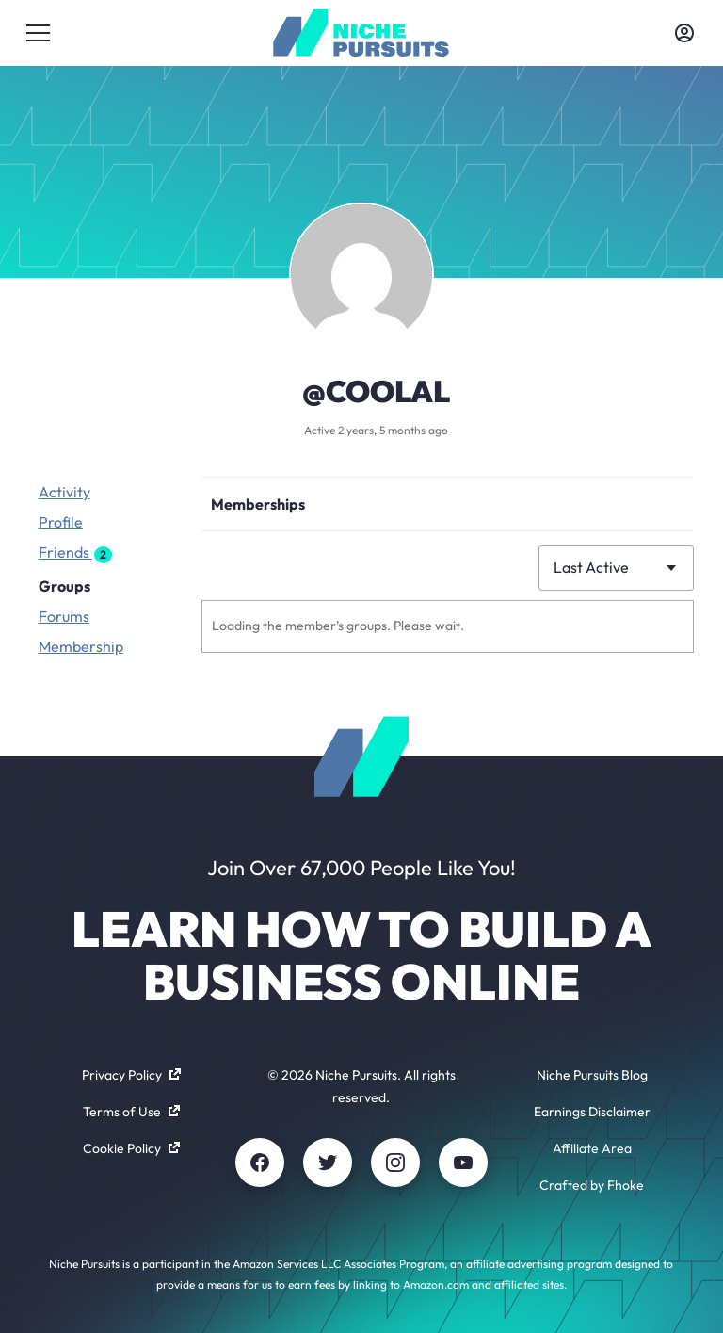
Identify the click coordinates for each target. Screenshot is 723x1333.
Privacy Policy (131, 1074)
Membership (81, 646)
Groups (64, 586)
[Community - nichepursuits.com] (361, 33)
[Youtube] (463, 1162)
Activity (64, 491)
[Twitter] (327, 1162)
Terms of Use (131, 1111)
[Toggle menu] (38, 32)
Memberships (258, 504)
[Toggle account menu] (684, 33)
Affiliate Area (592, 1148)
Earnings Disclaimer (592, 1111)
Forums (64, 616)
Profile (61, 521)
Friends (75, 552)
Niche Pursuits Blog (592, 1074)
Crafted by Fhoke (591, 1185)
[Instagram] (395, 1162)
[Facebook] (259, 1162)
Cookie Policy (131, 1148)
